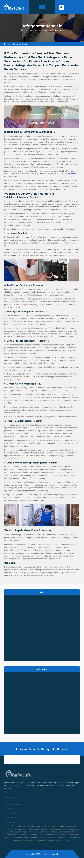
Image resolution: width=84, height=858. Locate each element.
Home (6, 44)
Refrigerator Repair (19, 44)
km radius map (42, 628)
